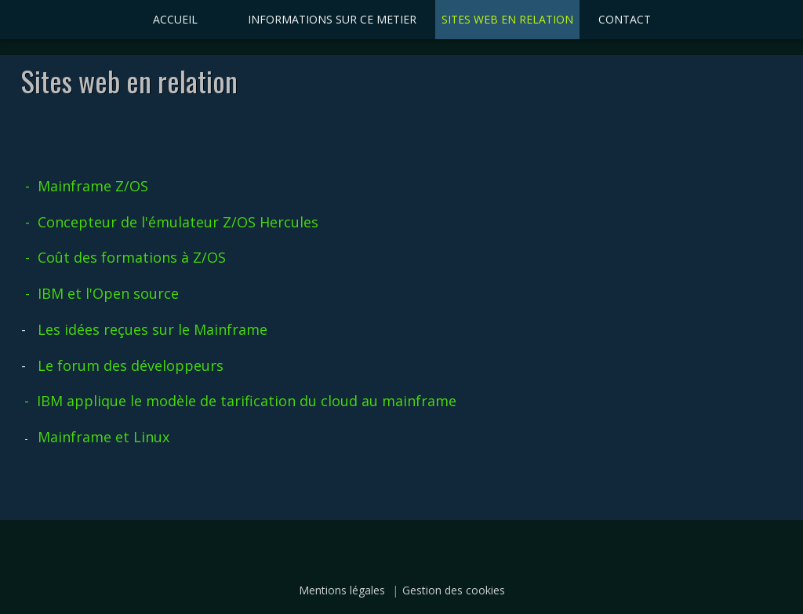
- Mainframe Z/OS (84, 185)
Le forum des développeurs (130, 365)
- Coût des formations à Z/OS (125, 257)
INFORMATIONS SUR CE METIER (332, 19)
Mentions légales (342, 590)
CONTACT (624, 19)
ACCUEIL (175, 19)
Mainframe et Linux (103, 436)
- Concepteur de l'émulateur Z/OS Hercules (171, 222)
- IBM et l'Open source (102, 293)
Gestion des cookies (453, 590)
